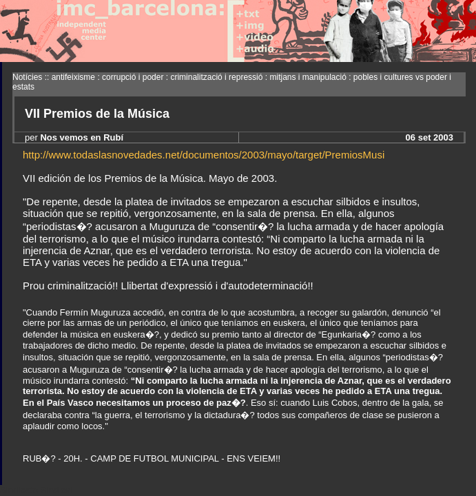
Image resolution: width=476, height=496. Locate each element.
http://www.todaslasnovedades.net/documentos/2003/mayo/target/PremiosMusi (203, 155)
